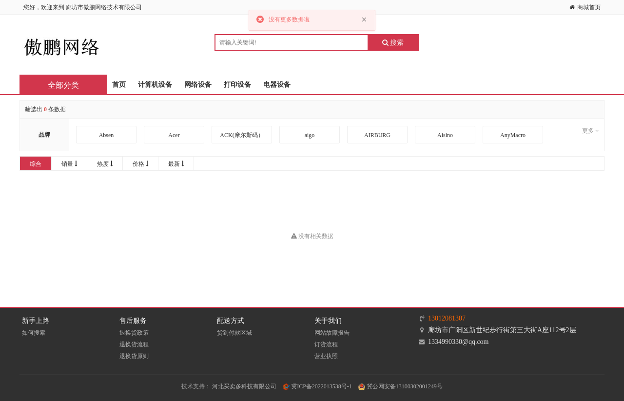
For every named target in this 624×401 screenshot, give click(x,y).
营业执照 (326, 356)
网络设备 (198, 84)
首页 (119, 84)
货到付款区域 (234, 332)
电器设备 (277, 84)
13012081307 (447, 318)
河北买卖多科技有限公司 (244, 386)
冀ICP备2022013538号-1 (317, 386)
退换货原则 (134, 356)
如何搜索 (33, 332)
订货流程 (326, 344)
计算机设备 (155, 84)
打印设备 (237, 84)
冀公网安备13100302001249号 (400, 386)
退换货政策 (134, 332)
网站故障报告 (332, 332)
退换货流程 (134, 344)
